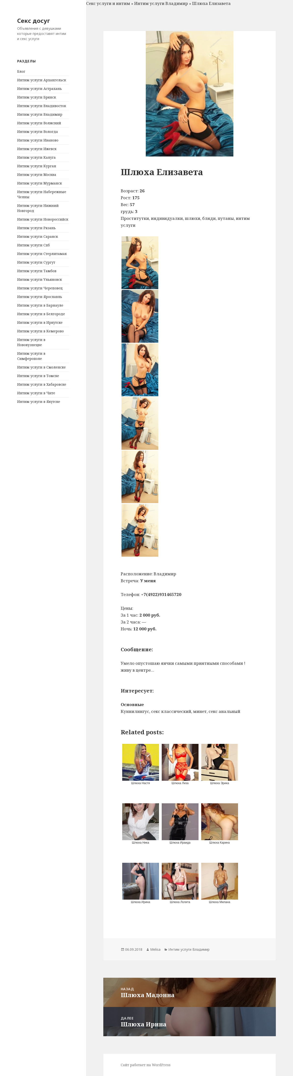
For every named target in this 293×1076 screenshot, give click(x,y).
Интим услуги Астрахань (39, 88)
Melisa (155, 949)
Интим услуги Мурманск (39, 183)
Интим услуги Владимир (39, 114)
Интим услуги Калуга (36, 157)
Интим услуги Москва (36, 174)
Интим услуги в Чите (36, 393)
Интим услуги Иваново (37, 140)
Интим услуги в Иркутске (40, 322)
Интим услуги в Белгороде (41, 313)
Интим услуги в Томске (38, 375)
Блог (21, 71)
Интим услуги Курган (36, 166)
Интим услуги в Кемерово (40, 331)
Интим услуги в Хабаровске (41, 384)
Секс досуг (33, 20)
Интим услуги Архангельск (41, 80)
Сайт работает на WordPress (146, 1064)
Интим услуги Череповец (40, 288)
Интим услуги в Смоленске (41, 367)
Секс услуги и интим (108, 3)
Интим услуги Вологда (37, 131)
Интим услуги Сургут (36, 262)
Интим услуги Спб (33, 245)
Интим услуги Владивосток (41, 105)
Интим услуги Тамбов (36, 271)
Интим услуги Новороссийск (42, 219)
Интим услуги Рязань (36, 228)
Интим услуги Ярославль (39, 296)
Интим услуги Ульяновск (39, 279)
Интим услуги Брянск (36, 97)
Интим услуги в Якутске (38, 401)
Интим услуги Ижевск (36, 148)
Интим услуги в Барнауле (40, 305)
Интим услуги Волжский (39, 123)
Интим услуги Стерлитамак (42, 253)
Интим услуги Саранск (37, 236)
